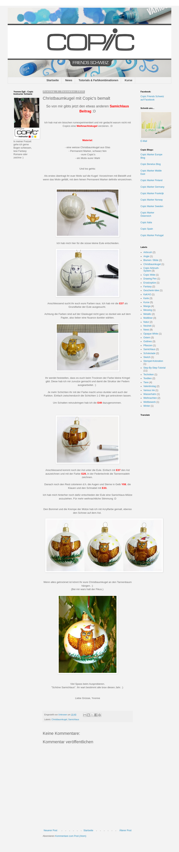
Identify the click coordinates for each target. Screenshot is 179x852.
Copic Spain (147, 228)
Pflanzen (147, 345)
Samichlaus (73, 719)
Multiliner (148, 318)
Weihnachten (150, 398)
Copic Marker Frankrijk (152, 193)
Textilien (147, 378)
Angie (146, 256)
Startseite (53, 80)
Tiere (146, 382)
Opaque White (150, 333)
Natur (146, 322)
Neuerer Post (50, 830)
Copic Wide (149, 274)
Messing (147, 310)
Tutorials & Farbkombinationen (98, 80)
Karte (146, 298)
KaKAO (147, 294)
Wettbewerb (149, 402)
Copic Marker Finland (151, 180)
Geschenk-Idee (151, 290)
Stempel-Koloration (153, 361)
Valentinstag (149, 386)
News (68, 80)
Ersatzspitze (149, 282)
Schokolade (149, 353)
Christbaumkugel (59, 719)
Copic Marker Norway (152, 199)
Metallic (147, 314)
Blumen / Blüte (150, 260)
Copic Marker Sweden (152, 206)
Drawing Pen (150, 278)
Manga (147, 306)
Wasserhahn (149, 394)
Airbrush (147, 252)
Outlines (147, 341)
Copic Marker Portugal (152, 235)
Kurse (128, 80)
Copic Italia (146, 222)
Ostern (146, 337)
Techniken (148, 374)
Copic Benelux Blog (151, 164)
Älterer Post (125, 830)
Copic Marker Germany (152, 187)
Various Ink (149, 390)
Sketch (147, 357)
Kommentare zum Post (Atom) (70, 836)
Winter (146, 406)
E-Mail (144, 141)
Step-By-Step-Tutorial (154, 367)
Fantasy (147, 286)
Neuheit (147, 325)
